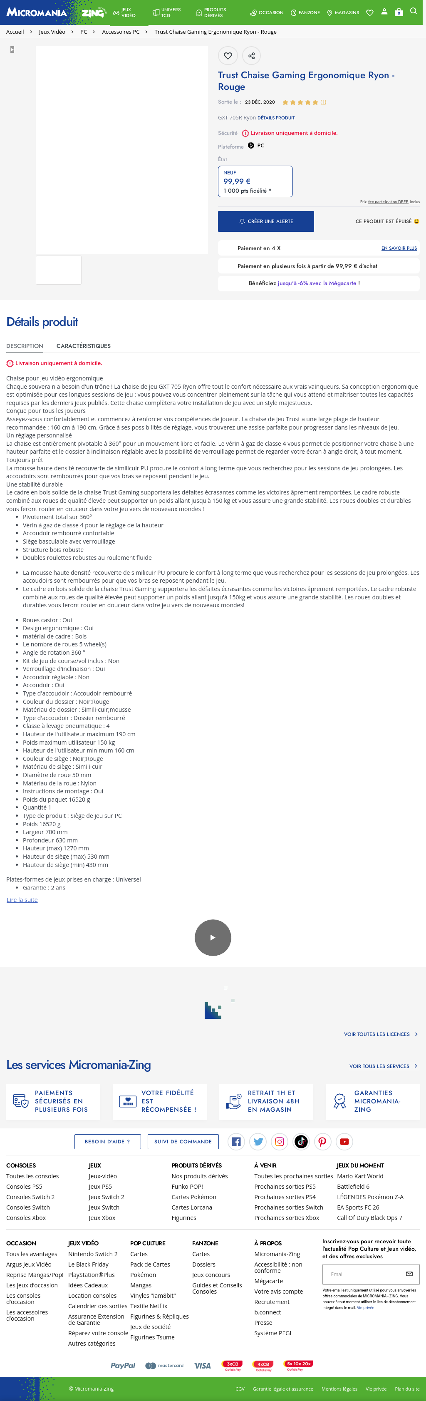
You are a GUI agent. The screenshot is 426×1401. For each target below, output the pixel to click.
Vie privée (376, 1389)
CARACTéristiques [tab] (84, 346)
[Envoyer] (409, 1274)
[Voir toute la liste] (373, 12)
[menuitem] (129, 12)
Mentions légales (339, 1389)
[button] (129, 12)
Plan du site (407, 1389)
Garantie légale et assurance (283, 1389)
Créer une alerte (270, 221)
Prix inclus (390, 202)
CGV (239, 1389)
